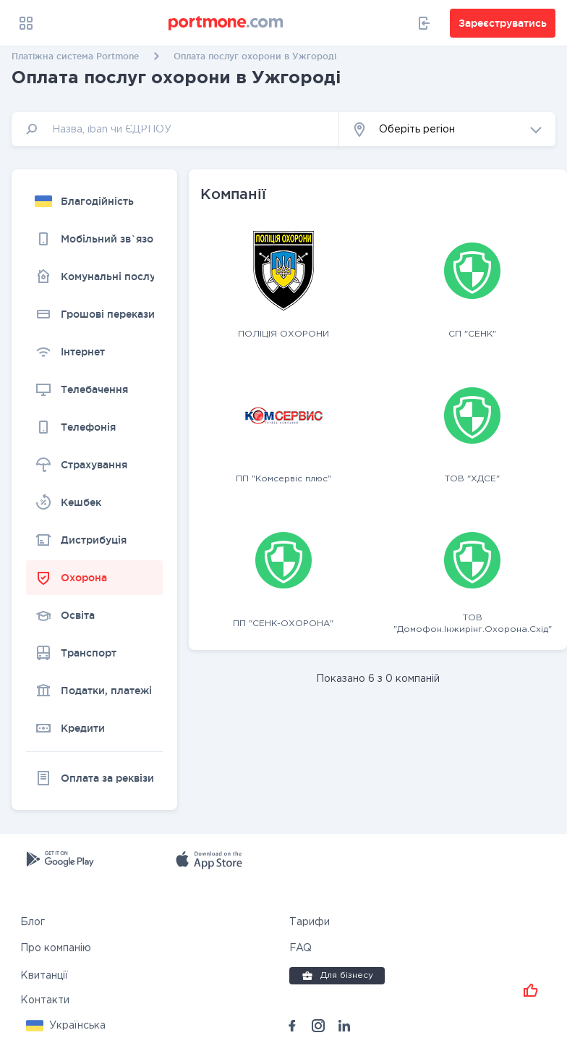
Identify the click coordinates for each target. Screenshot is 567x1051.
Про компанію (55, 947)
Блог (32, 921)
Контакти (44, 999)
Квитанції (44, 975)
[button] (447, 129)
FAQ (300, 947)
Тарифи (309, 921)
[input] (175, 129)
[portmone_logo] (226, 23)
